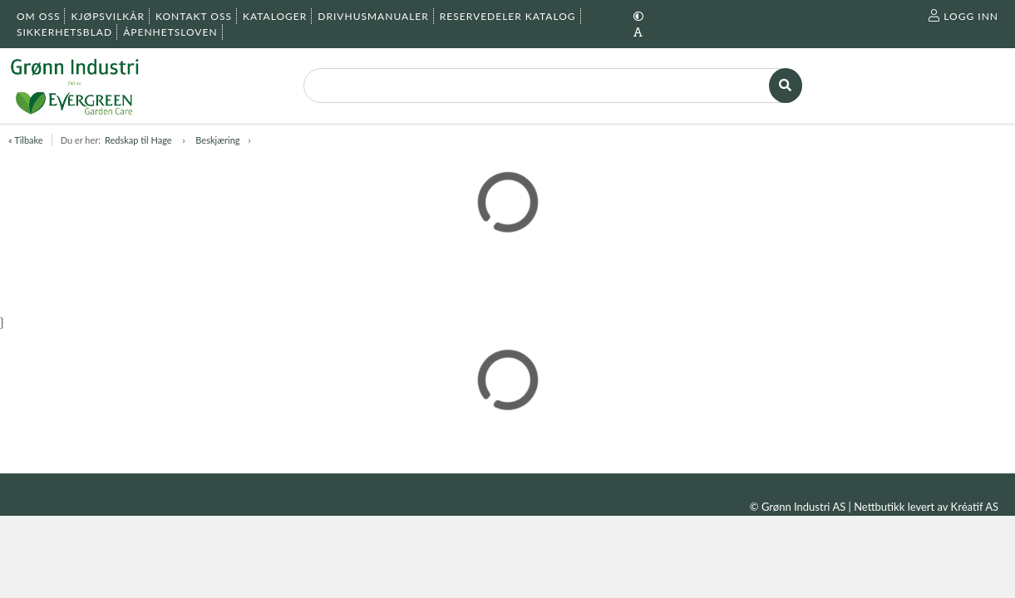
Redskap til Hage (139, 140)
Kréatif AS (974, 506)
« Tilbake (25, 140)
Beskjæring (217, 140)
